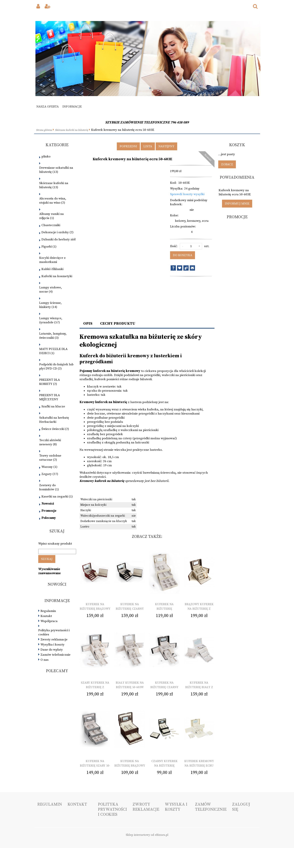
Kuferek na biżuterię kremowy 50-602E (164, 608)
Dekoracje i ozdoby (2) (57, 232)
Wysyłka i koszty (52, 645)
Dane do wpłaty (51, 650)
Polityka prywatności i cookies (54, 632)
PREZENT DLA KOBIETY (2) (49, 382)
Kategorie (57, 144)
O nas (44, 660)
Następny (166, 146)
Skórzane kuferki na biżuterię (71, 130)
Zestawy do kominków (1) (49, 487)
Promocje (48, 511)
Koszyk (237, 144)
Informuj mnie (237, 204)
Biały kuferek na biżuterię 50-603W (130, 685)
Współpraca (49, 621)
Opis (87, 323)
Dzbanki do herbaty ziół (58, 239)
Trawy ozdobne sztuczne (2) (50, 458)
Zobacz (227, 164)
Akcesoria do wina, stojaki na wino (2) (52, 200)
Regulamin (48, 611)
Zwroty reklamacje (54, 639)
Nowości (47, 504)
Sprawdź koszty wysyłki (187, 194)
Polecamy (48, 518)
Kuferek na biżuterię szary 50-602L (95, 765)
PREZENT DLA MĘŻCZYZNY (49, 397)
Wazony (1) (49, 467)
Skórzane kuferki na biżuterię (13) (53, 185)
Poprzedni (128, 146)
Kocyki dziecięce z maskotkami (52, 260)
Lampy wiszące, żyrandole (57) (50, 320)
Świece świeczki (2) (55, 429)
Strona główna (44, 130)
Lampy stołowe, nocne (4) (50, 289)
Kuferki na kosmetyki (56, 276)
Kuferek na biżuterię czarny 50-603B (164, 687)
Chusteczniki (50, 225)
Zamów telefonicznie (55, 655)
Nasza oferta (47, 107)
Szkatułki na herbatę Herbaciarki (54, 420)
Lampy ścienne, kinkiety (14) (50, 305)
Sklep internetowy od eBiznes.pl (147, 835)
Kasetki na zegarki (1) (57, 496)
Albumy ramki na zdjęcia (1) (51, 216)
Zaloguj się (241, 807)
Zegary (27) (49, 474)
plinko (45, 156)
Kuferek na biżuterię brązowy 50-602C (129, 765)
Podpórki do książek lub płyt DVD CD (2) (56, 366)
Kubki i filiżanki (52, 269)
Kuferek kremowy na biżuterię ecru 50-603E (199, 765)
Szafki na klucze (53, 406)
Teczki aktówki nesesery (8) (50, 442)
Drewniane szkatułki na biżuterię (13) (56, 170)
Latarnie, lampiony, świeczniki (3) (53, 336)
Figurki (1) (48, 247)
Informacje (72, 107)
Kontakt (46, 616)
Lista (147, 146)
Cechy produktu (117, 323)
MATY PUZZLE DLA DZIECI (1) (53, 351)
